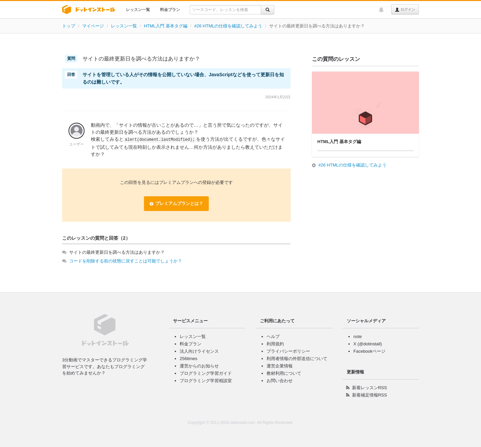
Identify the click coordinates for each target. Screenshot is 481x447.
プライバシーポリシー (288, 351)
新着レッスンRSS (369, 387)
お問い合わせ (280, 380)
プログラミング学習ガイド (206, 373)
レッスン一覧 (138, 9)
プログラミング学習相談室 (206, 380)
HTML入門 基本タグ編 (165, 25)
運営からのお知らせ (199, 365)
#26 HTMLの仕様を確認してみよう (228, 25)
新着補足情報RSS (369, 395)
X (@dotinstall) (367, 343)
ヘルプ (273, 336)
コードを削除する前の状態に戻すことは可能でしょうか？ (125, 260)
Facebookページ (369, 351)
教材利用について (284, 373)
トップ (68, 25)
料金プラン (170, 9)
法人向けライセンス (199, 351)
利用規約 (275, 343)
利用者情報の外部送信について (297, 358)
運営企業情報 (280, 365)
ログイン (405, 9)
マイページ (93, 25)
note (357, 336)
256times (188, 358)
